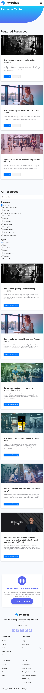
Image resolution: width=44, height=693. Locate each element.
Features (4, 648)
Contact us (5, 672)
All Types (5, 242)
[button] (41, 3)
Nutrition (4, 218)
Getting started (7, 651)
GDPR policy (26, 679)
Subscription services (29, 675)
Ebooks (4, 250)
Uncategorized (7, 229)
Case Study (5, 248)
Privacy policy (26, 668)
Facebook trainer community (31, 648)
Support (4, 675)
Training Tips (6, 227)
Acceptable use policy (29, 672)
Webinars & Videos (8, 232)
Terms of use (26, 665)
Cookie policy (26, 682)
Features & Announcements (11, 213)
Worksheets (5, 259)
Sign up (4, 668)
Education (5, 210)
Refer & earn (26, 644)
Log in (4, 665)
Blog (3, 245)
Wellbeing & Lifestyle (8, 235)
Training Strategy (7, 224)
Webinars (5, 256)
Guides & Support (7, 216)
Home (4, 641)
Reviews (4, 655)
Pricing (4, 644)
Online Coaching (7, 221)
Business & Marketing (9, 207)
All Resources (6, 205)
